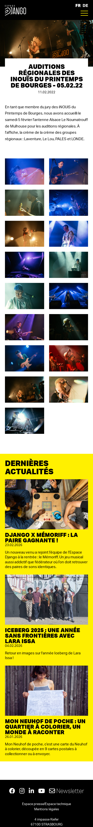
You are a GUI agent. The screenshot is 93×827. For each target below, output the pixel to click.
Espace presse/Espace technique (46, 804)
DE (85, 5)
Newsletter (66, 790)
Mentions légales (46, 809)
